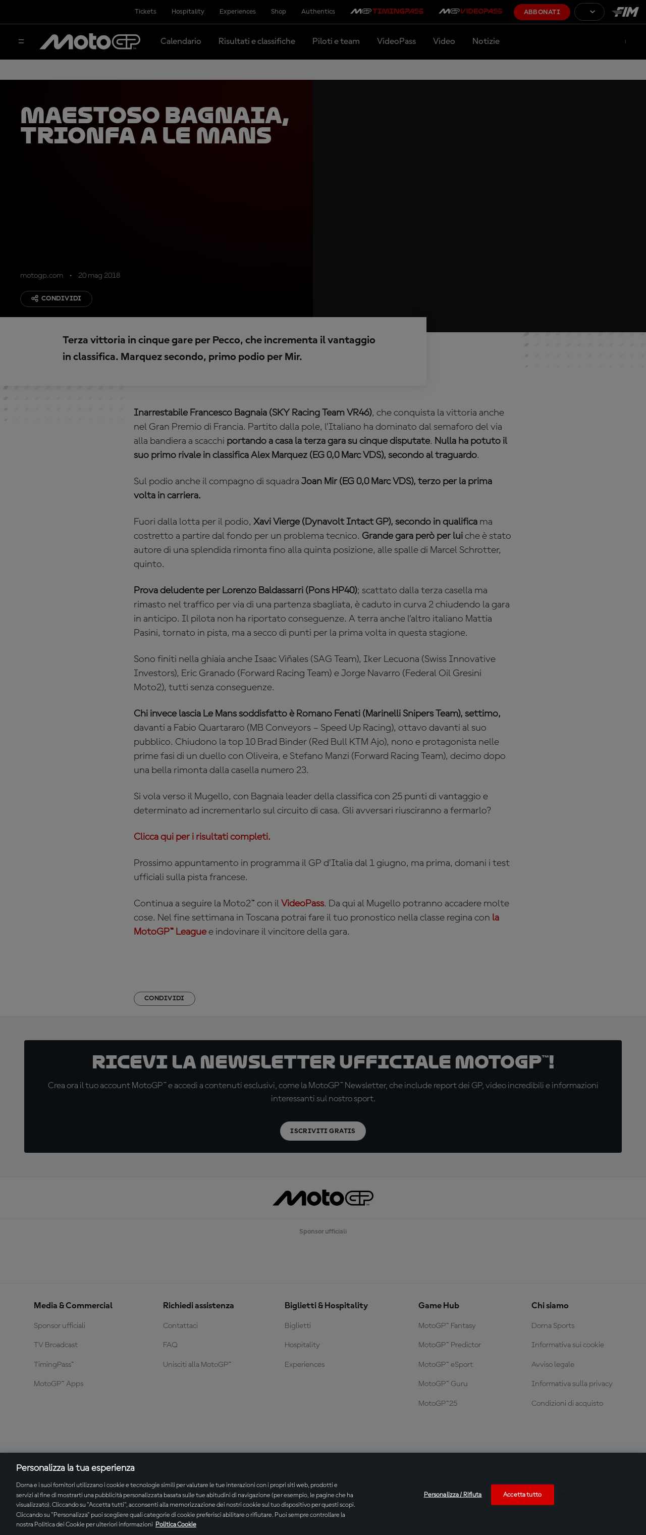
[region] (323, 1494)
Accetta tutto (522, 1494)
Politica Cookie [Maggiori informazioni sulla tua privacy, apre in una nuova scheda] (175, 1524)
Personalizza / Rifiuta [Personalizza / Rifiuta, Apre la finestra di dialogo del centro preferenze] (453, 1494)
